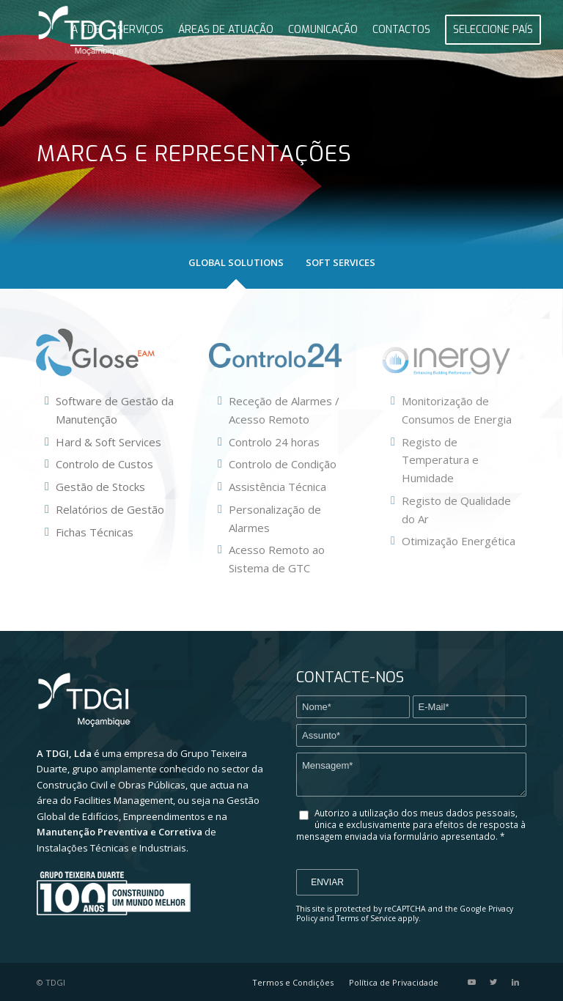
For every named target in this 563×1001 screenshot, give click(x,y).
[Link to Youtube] (471, 982)
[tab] (236, 270)
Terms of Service (366, 918)
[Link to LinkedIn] (515, 982)
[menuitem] (87, 30)
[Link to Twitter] (493, 982)
